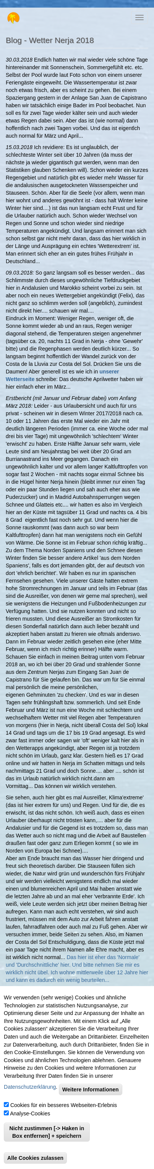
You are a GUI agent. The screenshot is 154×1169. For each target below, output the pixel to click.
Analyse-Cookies (30, 1119)
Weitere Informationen (90, 1095)
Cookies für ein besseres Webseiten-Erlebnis (63, 1111)
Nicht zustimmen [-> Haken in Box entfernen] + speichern (47, 1138)
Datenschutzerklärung (30, 1093)
